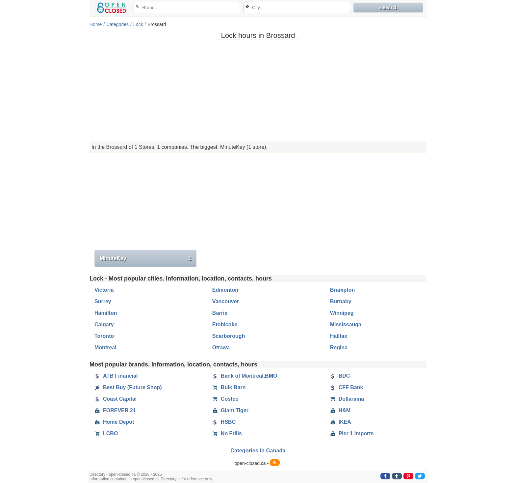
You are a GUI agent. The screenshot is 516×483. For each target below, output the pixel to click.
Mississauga (345, 324)
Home (96, 24)
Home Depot (114, 422)
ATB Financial (116, 376)
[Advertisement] (258, 90)
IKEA (340, 422)
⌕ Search (388, 7)
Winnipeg (342, 313)
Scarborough (228, 336)
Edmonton (225, 290)
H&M (340, 411)
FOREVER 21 (115, 411)
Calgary (104, 324)
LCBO (106, 434)
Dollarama (347, 399)
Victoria (104, 290)
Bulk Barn (229, 387)
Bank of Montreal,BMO (244, 376)
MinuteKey (145, 258)
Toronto (104, 336)
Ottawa (221, 347)
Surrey (102, 301)
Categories (117, 24)
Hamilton (105, 313)
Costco (225, 399)
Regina (339, 347)
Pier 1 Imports (352, 434)
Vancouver (225, 301)
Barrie (219, 313)
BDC (340, 376)
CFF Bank (346, 387)
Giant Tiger (230, 411)
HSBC (224, 422)
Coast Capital (115, 399)
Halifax (338, 336)
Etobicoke (224, 324)
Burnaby (340, 301)
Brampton (342, 290)
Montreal (105, 347)
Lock (138, 24)
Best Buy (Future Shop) (128, 387)
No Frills (227, 434)
